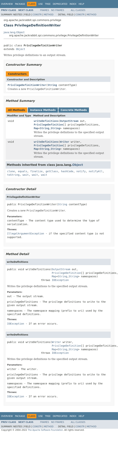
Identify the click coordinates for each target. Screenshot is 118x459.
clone (11, 171)
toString (13, 174)
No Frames (57, 10)
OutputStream (69, 120)
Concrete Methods (74, 110)
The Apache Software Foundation (45, 430)
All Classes (78, 10)
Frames (44, 10)
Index (73, 4)
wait (25, 174)
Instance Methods (43, 110)
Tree (48, 4)
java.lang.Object (14, 32)
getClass (52, 171)
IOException (60, 280)
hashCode (67, 171)
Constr (37, 14)
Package (20, 4)
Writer (64, 141)
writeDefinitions (46, 120)
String (52, 85)
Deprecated (60, 4)
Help (81, 4)
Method (49, 14)
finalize (36, 171)
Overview (7, 4)
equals (22, 171)
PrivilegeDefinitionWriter (27, 85)
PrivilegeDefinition (48, 124)
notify (81, 171)
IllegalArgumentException (25, 233)
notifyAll (96, 171)
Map (36, 128)
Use (40, 4)
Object (20, 49)
